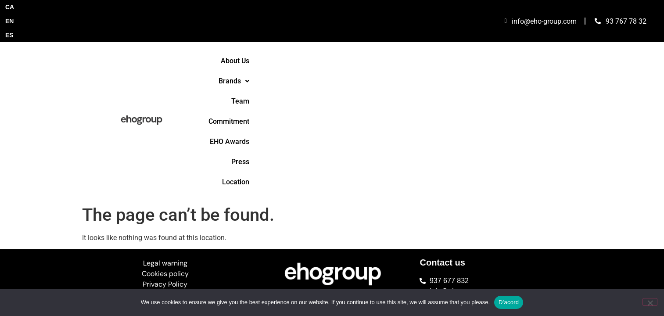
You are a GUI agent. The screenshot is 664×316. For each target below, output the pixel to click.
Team (350, 36)
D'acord (509, 302)
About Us (265, 36)
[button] (310, 37)
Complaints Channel (165, 149)
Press (493, 36)
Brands (310, 36)
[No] (649, 302)
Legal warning (165, 117)
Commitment (393, 36)
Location (530, 36)
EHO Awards (449, 36)
